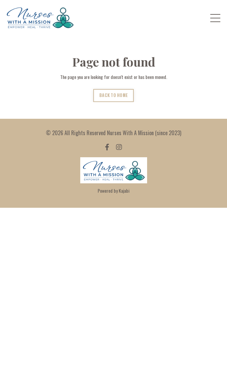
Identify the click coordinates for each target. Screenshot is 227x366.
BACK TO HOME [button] (113, 95)
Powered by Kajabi (113, 190)
